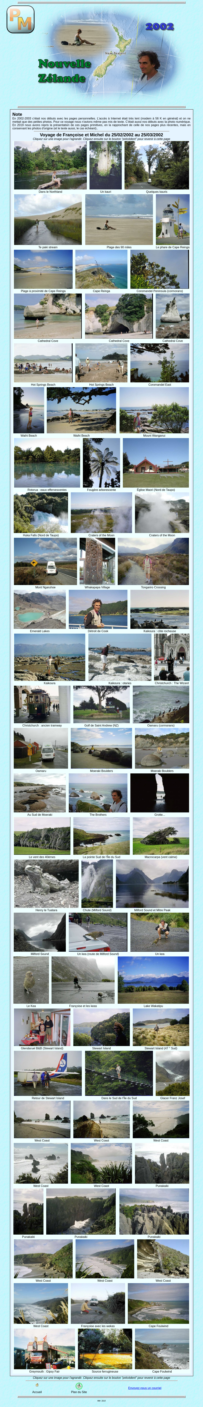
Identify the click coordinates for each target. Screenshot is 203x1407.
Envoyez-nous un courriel (144, 1388)
